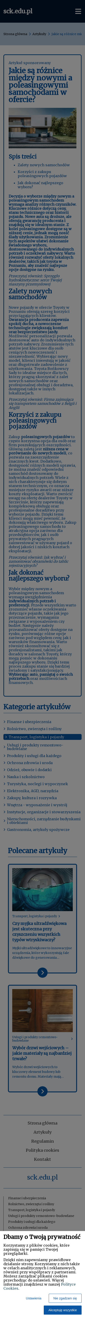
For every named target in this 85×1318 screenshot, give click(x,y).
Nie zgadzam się (65, 1298)
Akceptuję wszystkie (63, 1310)
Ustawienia (33, 1298)
